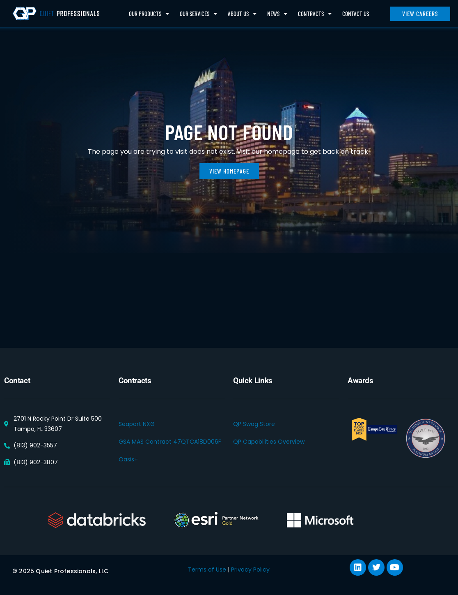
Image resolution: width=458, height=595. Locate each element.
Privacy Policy (250, 569)
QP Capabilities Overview (269, 442)
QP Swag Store (254, 424)
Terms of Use (207, 569)
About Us (242, 14)
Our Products (149, 14)
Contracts (315, 14)
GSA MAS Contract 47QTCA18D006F (170, 442)
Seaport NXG (137, 424)
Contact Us (355, 13)
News (277, 14)
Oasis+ (128, 459)
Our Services (198, 14)
